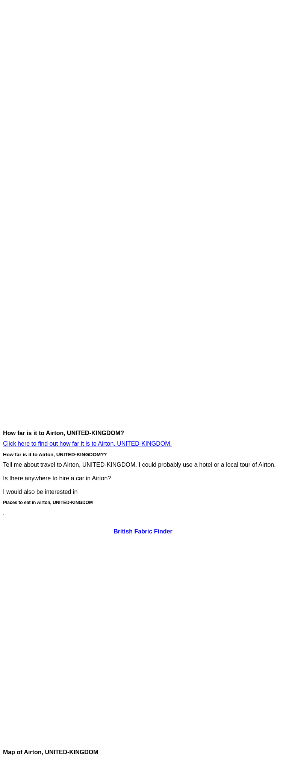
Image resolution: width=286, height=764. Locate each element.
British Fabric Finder (142, 531)
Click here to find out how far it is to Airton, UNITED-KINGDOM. (87, 443)
